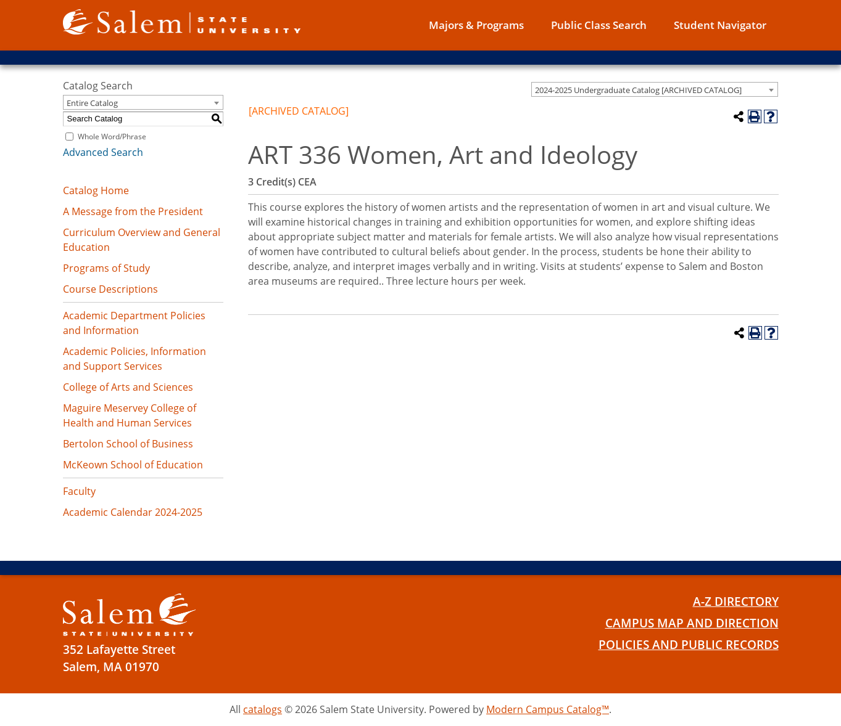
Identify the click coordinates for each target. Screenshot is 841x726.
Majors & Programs (476, 25)
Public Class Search (599, 25)
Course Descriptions (110, 289)
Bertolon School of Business (128, 444)
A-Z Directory (736, 601)
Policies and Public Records (689, 645)
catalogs (262, 709)
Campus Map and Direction (692, 623)
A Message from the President (133, 211)
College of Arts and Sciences (128, 387)
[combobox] (654, 89)
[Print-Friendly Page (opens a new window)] (754, 116)
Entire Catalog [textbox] (92, 102)
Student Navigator (720, 25)
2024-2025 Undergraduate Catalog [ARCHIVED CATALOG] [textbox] (638, 90)
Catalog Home (96, 190)
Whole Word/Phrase (112, 136)
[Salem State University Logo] (129, 614)
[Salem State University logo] (181, 21)
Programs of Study (106, 268)
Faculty (79, 491)
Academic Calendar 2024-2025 (132, 512)
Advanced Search (103, 152)
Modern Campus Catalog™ (547, 709)
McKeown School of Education (133, 464)
